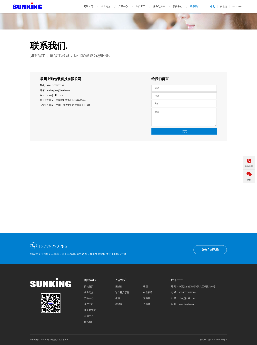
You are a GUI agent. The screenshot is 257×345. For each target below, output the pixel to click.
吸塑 (145, 286)
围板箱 (118, 286)
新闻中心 (88, 316)
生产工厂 (88, 304)
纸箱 (117, 298)
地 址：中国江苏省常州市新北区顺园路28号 (193, 286)
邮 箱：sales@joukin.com (183, 298)
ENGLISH (237, 6)
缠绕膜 (118, 304)
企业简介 (88, 292)
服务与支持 (90, 310)
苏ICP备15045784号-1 (217, 339)
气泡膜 (146, 304)
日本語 (223, 6)
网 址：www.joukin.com (182, 304)
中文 (212, 6)
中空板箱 (147, 292)
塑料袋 (146, 298)
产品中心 (88, 298)
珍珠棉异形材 (122, 292)
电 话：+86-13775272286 (183, 292)
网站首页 (88, 286)
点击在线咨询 (210, 249)
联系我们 (88, 322)
